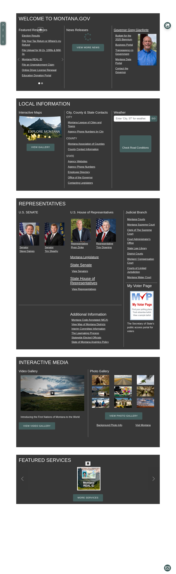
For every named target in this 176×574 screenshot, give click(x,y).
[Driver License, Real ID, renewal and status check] (88, 478)
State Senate (81, 265)
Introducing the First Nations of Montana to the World (50, 417)
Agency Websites (77, 161)
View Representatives (84, 289)
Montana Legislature (84, 257)
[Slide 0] (39, 83)
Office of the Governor (80, 177)
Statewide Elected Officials (86, 337)
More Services (88, 497)
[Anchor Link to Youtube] (3, 42)
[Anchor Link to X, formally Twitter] (3, 36)
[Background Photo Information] (167, 25)
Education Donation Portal (36, 75)
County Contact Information (83, 149)
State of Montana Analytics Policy (90, 342)
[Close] (3, 24)
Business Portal (124, 45)
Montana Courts (136, 219)
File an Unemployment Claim (38, 64)
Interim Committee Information (88, 328)
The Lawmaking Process (85, 333)
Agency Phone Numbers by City (86, 131)
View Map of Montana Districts (88, 324)
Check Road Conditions (135, 147)
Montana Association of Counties (86, 144)
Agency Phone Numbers (81, 166)
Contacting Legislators (80, 183)
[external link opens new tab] (40, 128)
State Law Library (137, 248)
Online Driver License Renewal (39, 70)
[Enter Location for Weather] (132, 119)
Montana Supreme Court (141, 224)
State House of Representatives (83, 280)
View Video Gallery (37, 426)
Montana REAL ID (32, 59)
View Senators (80, 271)
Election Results (31, 35)
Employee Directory (79, 172)
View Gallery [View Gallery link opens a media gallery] (40, 147)
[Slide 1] (42, 83)
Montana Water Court (139, 277)
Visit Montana (143, 425)
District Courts (135, 253)
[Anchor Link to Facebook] (3, 30)
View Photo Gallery (123, 416)
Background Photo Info (109, 425)
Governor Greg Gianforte (131, 30)
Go (154, 118)
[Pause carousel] (40, 29)
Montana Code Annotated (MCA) (89, 320)
